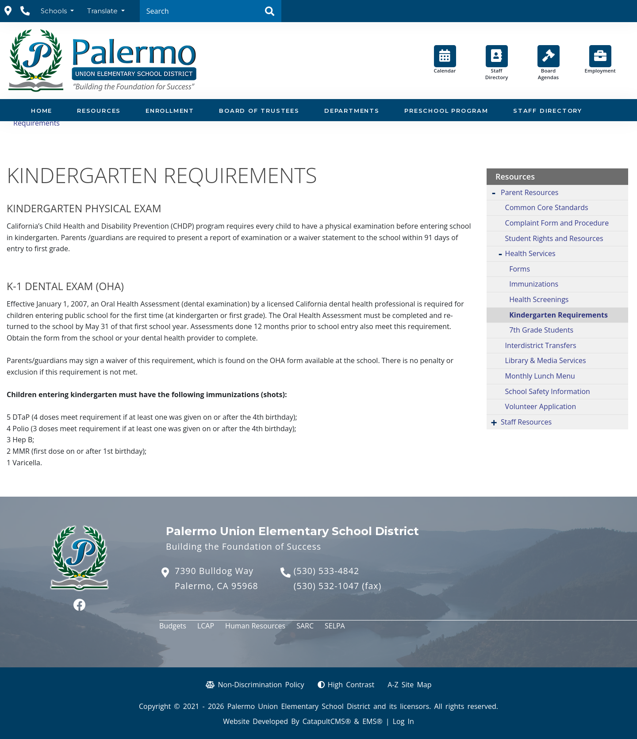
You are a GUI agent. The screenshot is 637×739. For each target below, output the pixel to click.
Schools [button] (55, 11)
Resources (99, 110)
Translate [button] (103, 11)
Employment (600, 59)
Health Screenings (538, 299)
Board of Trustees (259, 110)
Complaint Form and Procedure (557, 223)
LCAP (205, 626)
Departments (352, 110)
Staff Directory (496, 62)
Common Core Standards (546, 207)
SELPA (335, 626)
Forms (519, 269)
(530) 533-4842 (326, 571)
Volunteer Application (540, 406)
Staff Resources (526, 422)
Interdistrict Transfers (540, 345)
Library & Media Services (545, 360)
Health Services (530, 253)
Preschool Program (446, 110)
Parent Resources (529, 192)
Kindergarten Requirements (558, 315)
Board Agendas (548, 62)
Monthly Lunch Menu (540, 376)
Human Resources (255, 626)
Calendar (445, 59)
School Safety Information (547, 391)
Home (41, 110)
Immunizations (533, 284)
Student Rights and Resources (554, 238)
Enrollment (170, 110)
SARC (305, 626)
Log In (403, 721)
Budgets (172, 626)
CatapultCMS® (327, 721)
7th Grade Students (541, 330)
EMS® (372, 721)
